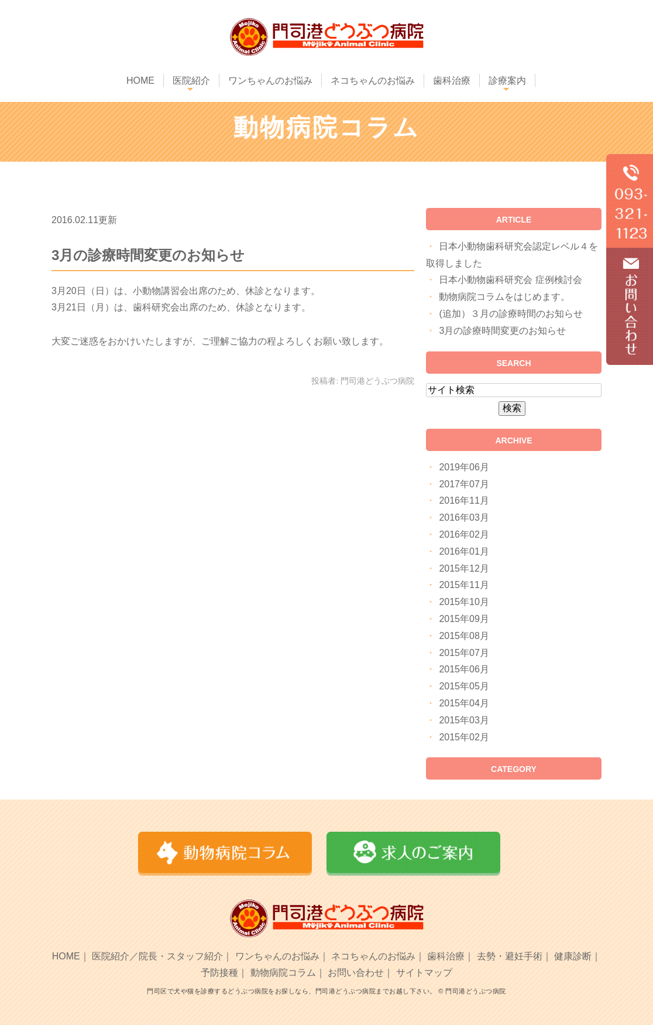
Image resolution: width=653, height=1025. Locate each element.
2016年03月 (464, 517)
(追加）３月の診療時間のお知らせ (510, 314)
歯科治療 (451, 81)
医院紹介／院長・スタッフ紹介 (157, 956)
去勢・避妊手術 (509, 956)
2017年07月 (464, 484)
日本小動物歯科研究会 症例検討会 (510, 280)
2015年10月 (464, 602)
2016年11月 (464, 500)
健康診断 (573, 956)
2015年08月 (464, 636)
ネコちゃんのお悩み (373, 81)
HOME (140, 81)
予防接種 (219, 973)
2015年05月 (464, 686)
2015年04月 (464, 703)
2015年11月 (464, 585)
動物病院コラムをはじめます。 (504, 297)
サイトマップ (424, 973)
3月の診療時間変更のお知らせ (148, 255)
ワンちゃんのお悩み (270, 81)
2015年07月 (464, 653)
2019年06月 (464, 467)
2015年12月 (464, 568)
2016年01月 (464, 551)
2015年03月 (464, 720)
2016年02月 (464, 534)
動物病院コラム (283, 973)
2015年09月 (464, 619)
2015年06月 (464, 669)
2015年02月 (464, 737)
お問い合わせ (356, 973)
